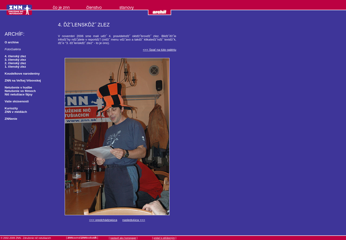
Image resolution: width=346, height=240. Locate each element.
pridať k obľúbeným (164, 238)
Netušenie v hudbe (18, 87)
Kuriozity (11, 108)
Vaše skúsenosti (17, 101)
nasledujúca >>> (133, 220)
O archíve (12, 42)
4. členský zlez (15, 56)
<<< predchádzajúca (103, 220)
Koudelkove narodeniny (22, 73)
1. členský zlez (15, 66)
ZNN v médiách (16, 112)
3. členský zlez (15, 59)
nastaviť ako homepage (123, 238)
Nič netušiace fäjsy (18, 94)
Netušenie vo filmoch (20, 91)
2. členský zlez (15, 63)
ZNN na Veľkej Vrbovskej (23, 80)
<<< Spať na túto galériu (159, 49)
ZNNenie (11, 118)
